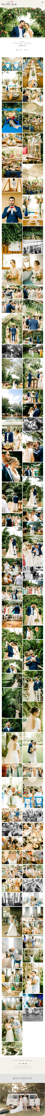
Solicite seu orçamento (22, 1067)
